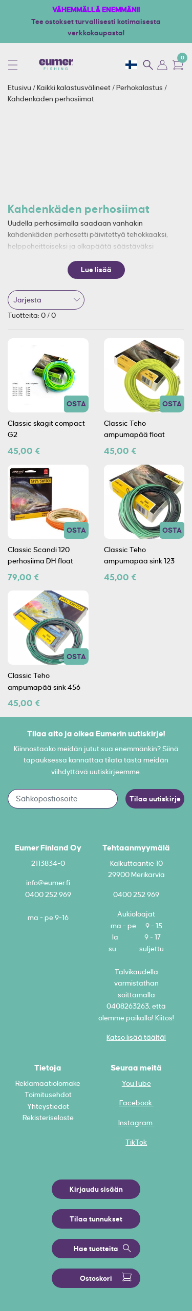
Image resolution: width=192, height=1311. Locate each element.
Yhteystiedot (48, 1106)
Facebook (136, 1103)
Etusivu (20, 87)
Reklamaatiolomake (47, 1083)
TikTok (136, 1142)
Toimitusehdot (48, 1094)
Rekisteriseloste (48, 1117)
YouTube (136, 1083)
